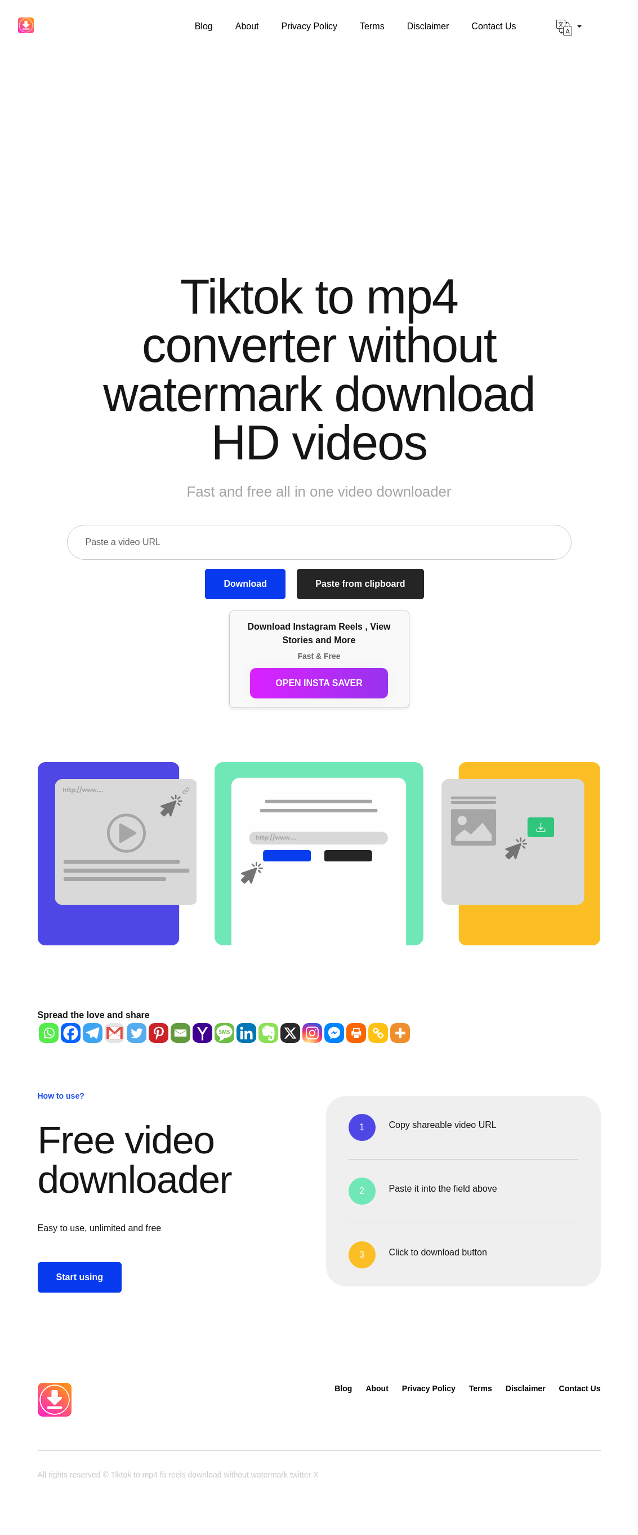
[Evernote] (268, 1033)
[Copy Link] (378, 1033)
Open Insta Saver (318, 683)
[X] (290, 1033)
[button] (569, 27)
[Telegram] (92, 1033)
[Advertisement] (319, 139)
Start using (80, 1277)
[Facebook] (71, 1033)
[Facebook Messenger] (334, 1033)
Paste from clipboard (360, 584)
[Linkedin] (246, 1033)
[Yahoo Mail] (202, 1033)
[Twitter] (136, 1033)
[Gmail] (114, 1033)
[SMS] (224, 1033)
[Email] (180, 1033)
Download (245, 584)
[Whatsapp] (49, 1033)
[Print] (356, 1033)
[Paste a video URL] (319, 542)
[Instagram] (312, 1033)
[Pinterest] (158, 1033)
